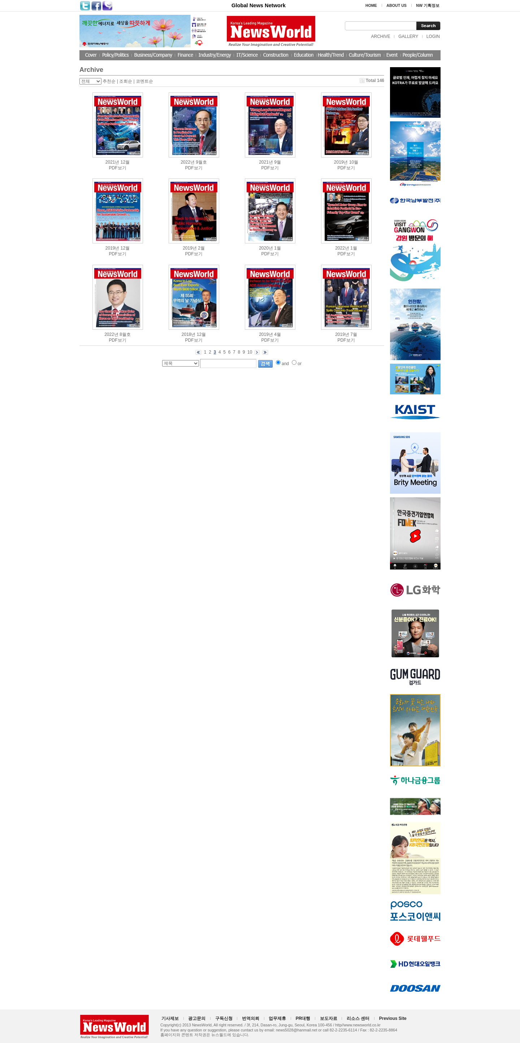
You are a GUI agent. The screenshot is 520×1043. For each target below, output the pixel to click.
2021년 (112, 162)
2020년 (266, 248)
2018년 (189, 334)
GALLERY (408, 36)
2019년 (341, 162)
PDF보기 (117, 167)
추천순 (109, 81)
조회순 (125, 81)
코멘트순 (144, 81)
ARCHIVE (380, 36)
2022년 (188, 162)
